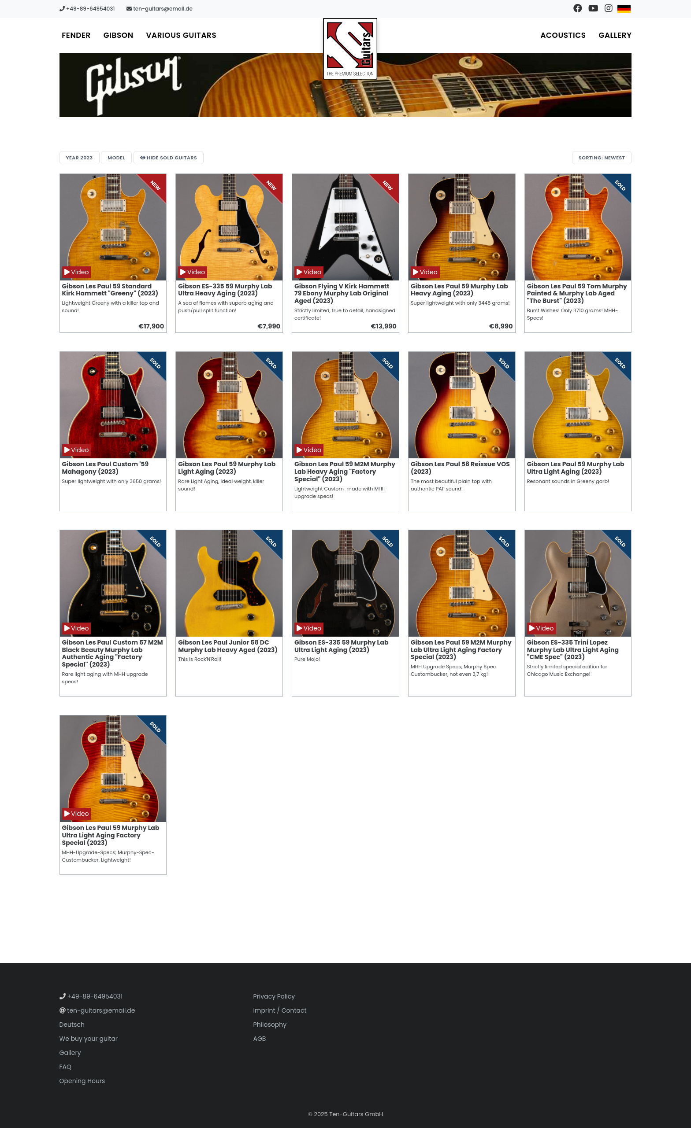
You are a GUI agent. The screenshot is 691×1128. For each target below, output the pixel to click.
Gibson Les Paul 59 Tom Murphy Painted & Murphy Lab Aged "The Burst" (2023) (577, 294)
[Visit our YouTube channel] (593, 9)
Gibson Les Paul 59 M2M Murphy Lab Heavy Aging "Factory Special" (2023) (344, 471)
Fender (76, 35)
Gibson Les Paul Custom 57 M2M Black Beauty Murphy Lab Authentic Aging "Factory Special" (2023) (112, 653)
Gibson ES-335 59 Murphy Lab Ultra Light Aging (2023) (341, 646)
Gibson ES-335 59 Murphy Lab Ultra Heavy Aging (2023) (225, 290)
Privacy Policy (274, 996)
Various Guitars (182, 35)
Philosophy (270, 1024)
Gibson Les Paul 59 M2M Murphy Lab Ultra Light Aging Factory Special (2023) (461, 650)
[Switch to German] (624, 9)
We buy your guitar (88, 1038)
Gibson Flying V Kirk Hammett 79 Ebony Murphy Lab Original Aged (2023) (341, 294)
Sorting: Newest (602, 157)
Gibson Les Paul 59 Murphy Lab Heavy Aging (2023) (459, 290)
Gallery (615, 35)
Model (117, 157)
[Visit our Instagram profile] (608, 9)
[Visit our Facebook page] (577, 9)
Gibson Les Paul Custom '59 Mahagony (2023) (105, 468)
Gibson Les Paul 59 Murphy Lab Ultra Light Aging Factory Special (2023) (111, 835)
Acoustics (562, 35)
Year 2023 (79, 157)
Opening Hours (82, 1080)
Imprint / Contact (280, 1010)
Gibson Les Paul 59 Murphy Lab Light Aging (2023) (226, 468)
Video (76, 272)
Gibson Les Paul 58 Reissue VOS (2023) (460, 468)
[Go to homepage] (350, 49)
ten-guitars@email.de (159, 8)
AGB (259, 1038)
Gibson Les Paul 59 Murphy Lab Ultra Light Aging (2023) (575, 468)
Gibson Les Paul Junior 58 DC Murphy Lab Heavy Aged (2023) (228, 646)
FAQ (65, 1066)
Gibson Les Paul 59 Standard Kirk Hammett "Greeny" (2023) (110, 290)
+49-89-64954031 (87, 8)
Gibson (119, 35)
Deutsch (72, 1024)
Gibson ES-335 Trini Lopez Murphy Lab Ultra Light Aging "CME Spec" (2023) (573, 650)
